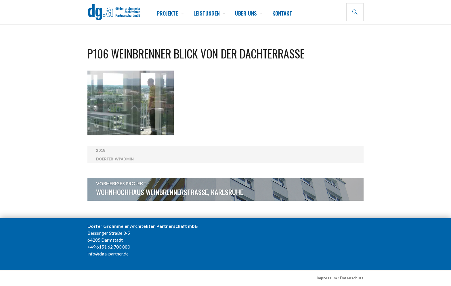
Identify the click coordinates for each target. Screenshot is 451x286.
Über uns (246, 13)
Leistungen (207, 13)
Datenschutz (352, 278)
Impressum (327, 278)
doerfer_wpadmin (115, 159)
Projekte (167, 13)
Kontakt (282, 13)
